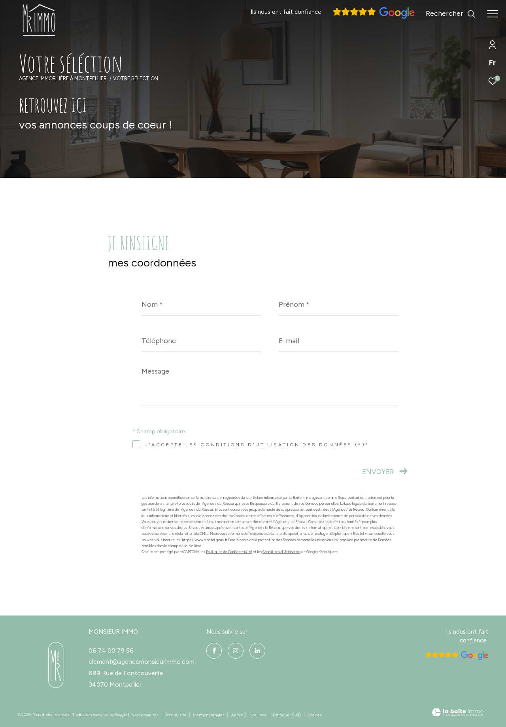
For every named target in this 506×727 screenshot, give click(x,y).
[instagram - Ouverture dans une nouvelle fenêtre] (236, 651)
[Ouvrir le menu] (492, 14)
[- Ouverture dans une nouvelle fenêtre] (56, 665)
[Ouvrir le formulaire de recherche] (451, 14)
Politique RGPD (287, 715)
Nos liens (258, 715)
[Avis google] (373, 17)
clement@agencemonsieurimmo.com (141, 661)
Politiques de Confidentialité (229, 551)
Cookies (315, 715)
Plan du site (176, 715)
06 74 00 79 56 (111, 650)
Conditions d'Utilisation (281, 551)
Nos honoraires (145, 715)
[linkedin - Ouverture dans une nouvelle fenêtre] (257, 651)
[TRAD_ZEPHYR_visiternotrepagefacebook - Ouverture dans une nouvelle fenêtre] (214, 651)
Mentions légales (209, 715)
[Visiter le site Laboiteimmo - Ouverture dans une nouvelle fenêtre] (457, 713)
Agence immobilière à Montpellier (63, 78)
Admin (237, 715)
